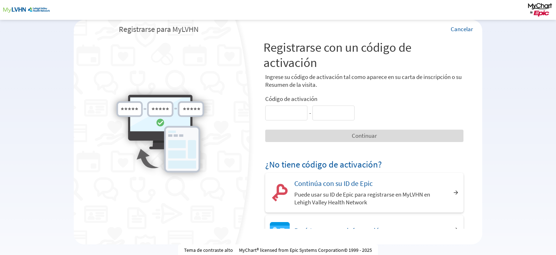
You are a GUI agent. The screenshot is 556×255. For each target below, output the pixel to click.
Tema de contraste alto (208, 250)
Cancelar (462, 29)
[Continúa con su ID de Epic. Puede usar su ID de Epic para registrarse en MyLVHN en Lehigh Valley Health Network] (364, 192)
